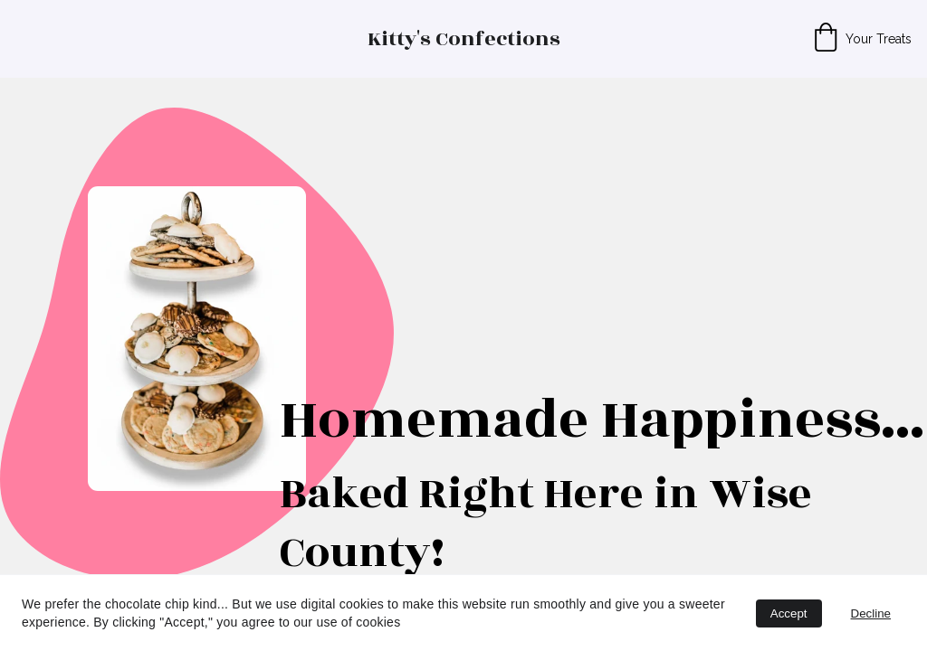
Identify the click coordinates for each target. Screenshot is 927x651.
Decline (871, 613)
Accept (789, 613)
